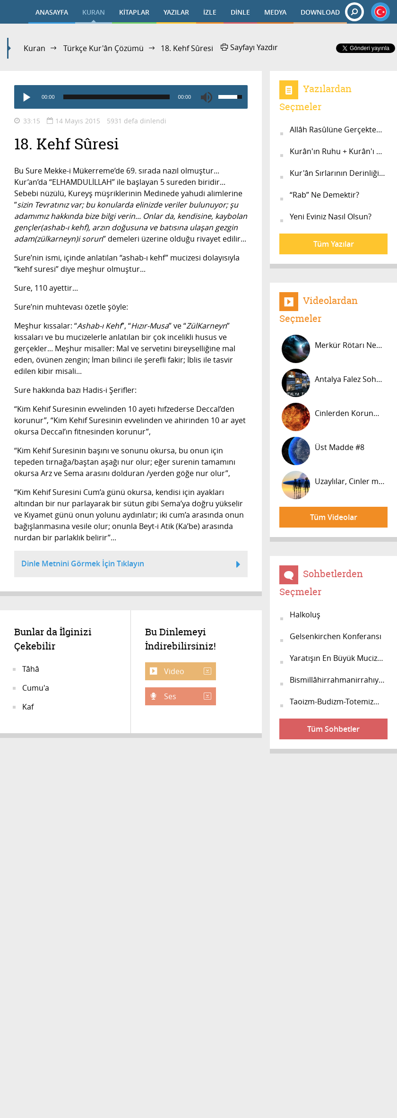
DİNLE (240, 12)
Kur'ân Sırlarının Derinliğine (339, 173)
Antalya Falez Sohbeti (335, 383)
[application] (131, 97)
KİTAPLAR (134, 12)
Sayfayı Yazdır (249, 47)
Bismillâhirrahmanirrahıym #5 (339, 680)
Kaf (28, 707)
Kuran (34, 48)
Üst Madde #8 (323, 451)
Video (186, 671)
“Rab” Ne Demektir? (324, 195)
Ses (186, 696)
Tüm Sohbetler (333, 729)
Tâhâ (30, 669)
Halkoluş (305, 614)
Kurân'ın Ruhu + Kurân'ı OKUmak (339, 151)
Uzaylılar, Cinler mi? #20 (335, 485)
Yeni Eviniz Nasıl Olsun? (330, 216)
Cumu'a (35, 688)
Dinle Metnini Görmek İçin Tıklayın (131, 564)
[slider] (116, 97)
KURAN (93, 12)
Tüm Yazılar (333, 244)
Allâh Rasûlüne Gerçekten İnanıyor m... (339, 129)
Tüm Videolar (333, 517)
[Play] (26, 96)
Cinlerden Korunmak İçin (335, 417)
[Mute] (206, 96)
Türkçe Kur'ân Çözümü (103, 48)
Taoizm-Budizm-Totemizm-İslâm (339, 701)
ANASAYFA (51, 12)
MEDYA (275, 12)
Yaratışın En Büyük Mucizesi (338, 658)
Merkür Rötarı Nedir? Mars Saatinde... (335, 349)
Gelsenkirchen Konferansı (335, 636)
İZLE (209, 12)
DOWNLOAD (320, 12)
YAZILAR (176, 12)
